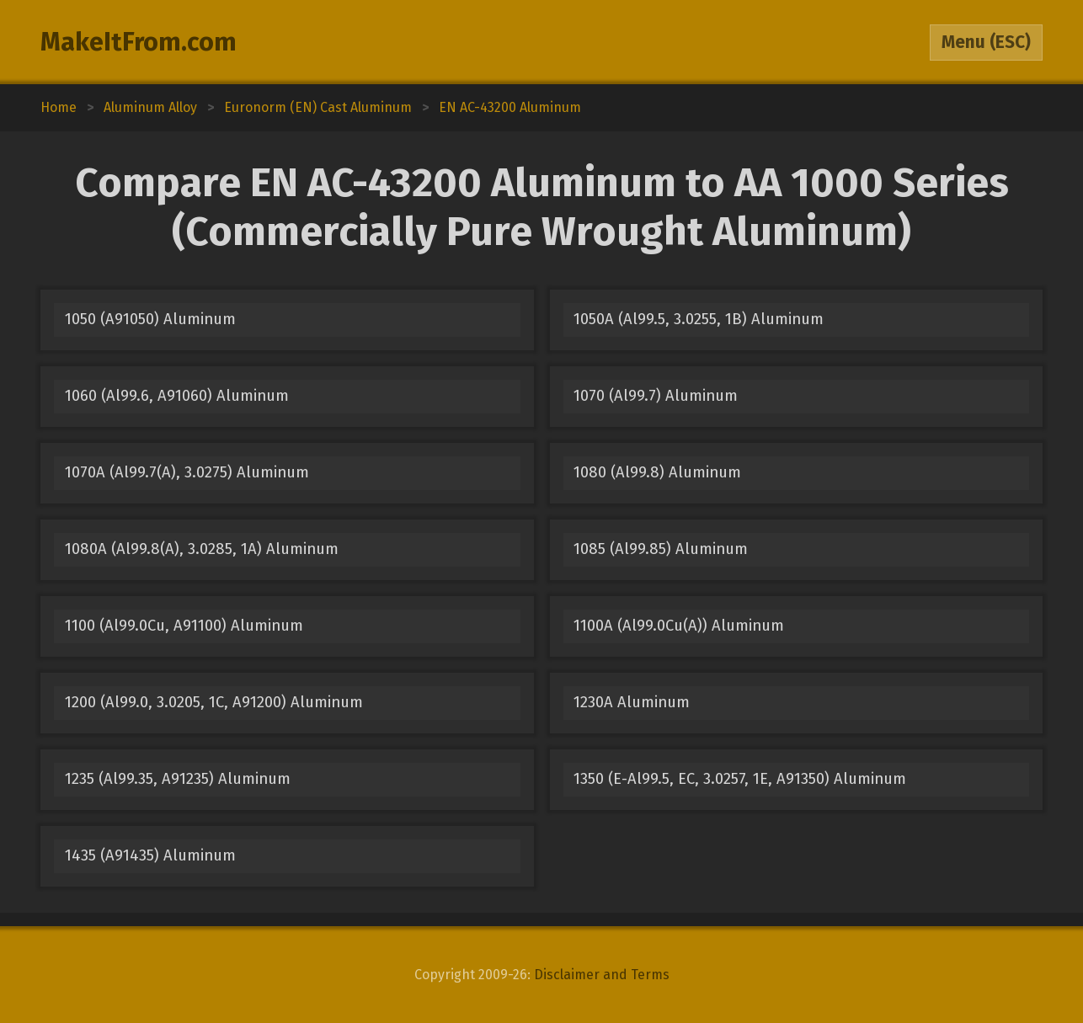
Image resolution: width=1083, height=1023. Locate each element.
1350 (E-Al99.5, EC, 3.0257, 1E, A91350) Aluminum (740, 779)
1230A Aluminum (632, 702)
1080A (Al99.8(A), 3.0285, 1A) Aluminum (202, 549)
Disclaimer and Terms (602, 975)
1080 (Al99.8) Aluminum (657, 472)
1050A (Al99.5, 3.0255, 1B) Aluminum (699, 319)
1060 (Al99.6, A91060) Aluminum (177, 395)
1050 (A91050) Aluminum (150, 319)
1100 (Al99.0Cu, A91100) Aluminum (184, 625)
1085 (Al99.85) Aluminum (661, 549)
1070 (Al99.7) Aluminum (656, 395)
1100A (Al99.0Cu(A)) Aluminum (679, 625)
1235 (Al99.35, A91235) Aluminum (178, 779)
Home (58, 107)
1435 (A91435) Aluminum (150, 855)
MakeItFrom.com (138, 42)
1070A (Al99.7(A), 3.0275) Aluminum (187, 472)
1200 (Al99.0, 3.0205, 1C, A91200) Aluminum (214, 702)
